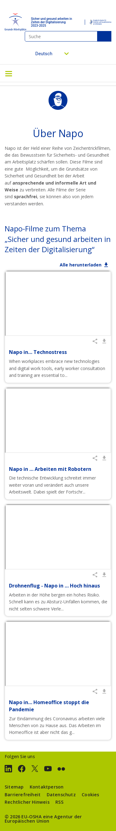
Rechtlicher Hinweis (27, 802)
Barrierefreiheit (23, 794)
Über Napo (58, 133)
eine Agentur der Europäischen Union (43, 819)
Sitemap (14, 787)
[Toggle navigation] (8, 73)
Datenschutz (61, 794)
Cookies (90, 794)
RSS (59, 802)
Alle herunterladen (80, 265)
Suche (104, 36)
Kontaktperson (47, 787)
